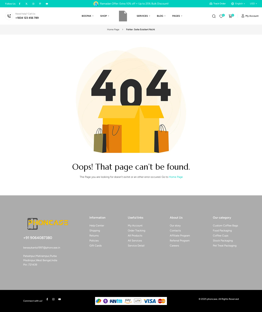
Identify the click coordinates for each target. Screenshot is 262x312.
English (240, 3)
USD (253, 3)
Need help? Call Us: (25, 13)
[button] (240, 3)
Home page (113, 29)
